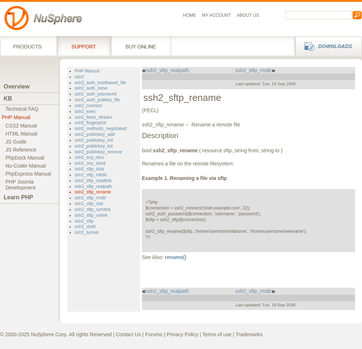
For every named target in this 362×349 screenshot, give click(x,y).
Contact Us (128, 334)
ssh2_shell (85, 226)
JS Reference (20, 150)
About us (248, 15)
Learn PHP (18, 197)
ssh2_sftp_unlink (91, 215)
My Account (216, 15)
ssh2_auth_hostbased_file (100, 82)
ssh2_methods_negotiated (101, 128)
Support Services (84, 45)
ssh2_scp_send (90, 163)
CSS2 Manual (21, 126)
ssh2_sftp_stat (89, 203)
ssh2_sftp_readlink (93, 180)
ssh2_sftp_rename (93, 192)
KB (8, 98)
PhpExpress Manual (28, 174)
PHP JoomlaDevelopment (20, 185)
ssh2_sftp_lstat (89, 169)
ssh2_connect (88, 105)
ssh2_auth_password (95, 94)
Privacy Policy (182, 334)
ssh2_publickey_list (94, 146)
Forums (153, 334)
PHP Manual (16, 117)
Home (189, 15)
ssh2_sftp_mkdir (91, 174)
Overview (16, 86)
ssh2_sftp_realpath (93, 186)
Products (28, 45)
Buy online (141, 45)
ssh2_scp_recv (89, 157)
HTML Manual (21, 134)
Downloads (326, 45)
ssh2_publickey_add (95, 134)
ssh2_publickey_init (94, 140)
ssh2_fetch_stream (93, 117)
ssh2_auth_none (91, 88)
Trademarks (248, 334)
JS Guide (16, 142)
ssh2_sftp (84, 221)
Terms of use (216, 334)
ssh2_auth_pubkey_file (97, 99)
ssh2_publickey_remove (98, 151)
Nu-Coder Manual (25, 166)
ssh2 (79, 76)
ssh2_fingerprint (90, 122)
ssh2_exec (85, 111)
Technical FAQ (21, 109)
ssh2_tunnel (87, 232)
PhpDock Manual (24, 158)
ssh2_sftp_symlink (93, 209)
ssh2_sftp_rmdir (90, 197)
